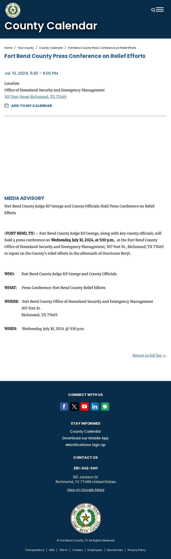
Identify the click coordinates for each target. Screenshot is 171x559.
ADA (51, 550)
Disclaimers (115, 550)
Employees (95, 550)
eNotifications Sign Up (85, 444)
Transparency (34, 550)
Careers (77, 550)
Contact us (85, 457)
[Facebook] (65, 409)
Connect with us (85, 394)
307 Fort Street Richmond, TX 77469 (35, 96)
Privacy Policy (137, 550)
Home (8, 47)
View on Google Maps (85, 489)
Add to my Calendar (31, 106)
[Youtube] (85, 409)
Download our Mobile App (85, 438)
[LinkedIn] (96, 409)
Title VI (63, 550)
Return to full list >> (149, 355)
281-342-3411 (85, 468)
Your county (26, 47)
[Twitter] (75, 409)
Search (152, 9)
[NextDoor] (106, 409)
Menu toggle (160, 9)
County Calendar (51, 47)
